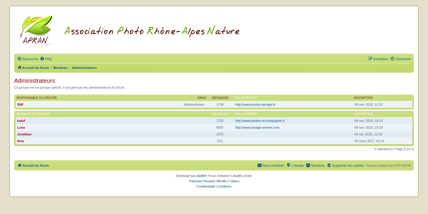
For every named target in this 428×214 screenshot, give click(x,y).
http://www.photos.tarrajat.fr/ (255, 104)
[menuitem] (46, 58)
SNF (20, 104)
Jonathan (24, 134)
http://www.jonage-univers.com (257, 127)
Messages (220, 97)
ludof (21, 120)
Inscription (363, 97)
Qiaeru (234, 181)
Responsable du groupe (37, 97)
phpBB (200, 175)
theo (20, 141)
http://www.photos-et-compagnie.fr (260, 120)
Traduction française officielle (208, 181)
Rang (202, 97)
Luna (21, 127)
